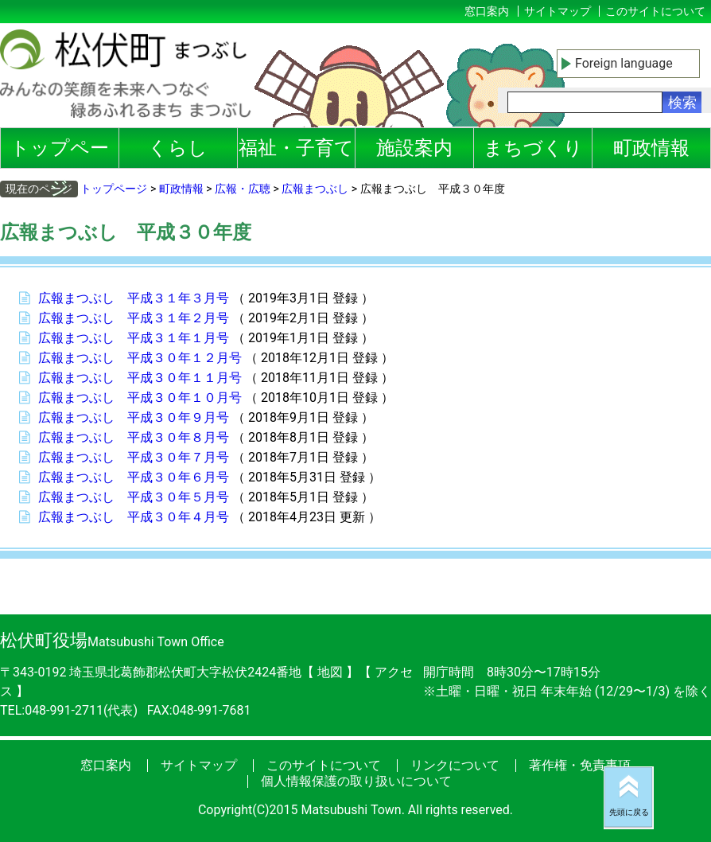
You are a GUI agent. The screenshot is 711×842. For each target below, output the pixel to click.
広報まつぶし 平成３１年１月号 (133, 337)
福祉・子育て (296, 148)
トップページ (59, 152)
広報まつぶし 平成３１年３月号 (133, 298)
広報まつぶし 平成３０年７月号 (133, 457)
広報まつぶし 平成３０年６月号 (133, 477)
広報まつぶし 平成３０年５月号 (133, 497)
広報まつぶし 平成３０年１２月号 (140, 357)
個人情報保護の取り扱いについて (356, 781)
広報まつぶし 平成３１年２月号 (133, 317)
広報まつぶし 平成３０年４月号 (133, 516)
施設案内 (414, 148)
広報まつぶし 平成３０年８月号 (133, 437)
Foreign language (624, 63)
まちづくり (533, 148)
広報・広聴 (242, 188)
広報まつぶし (315, 188)
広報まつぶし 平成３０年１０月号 (140, 397)
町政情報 (651, 148)
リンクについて (454, 765)
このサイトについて (655, 11)
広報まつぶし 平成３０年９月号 (133, 417)
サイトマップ (557, 11)
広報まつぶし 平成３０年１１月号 (140, 377)
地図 (330, 672)
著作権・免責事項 (580, 765)
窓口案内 (486, 11)
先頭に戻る (629, 812)
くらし (178, 148)
